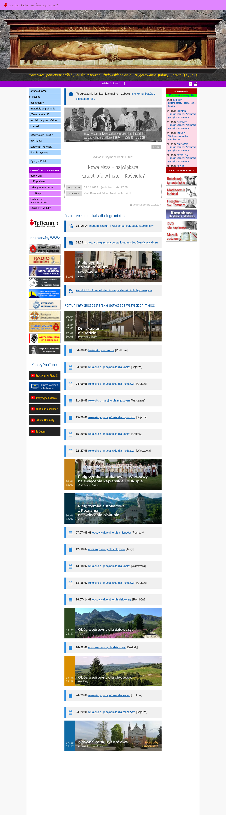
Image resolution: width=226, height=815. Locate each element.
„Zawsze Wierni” (40, 114)
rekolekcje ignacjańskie (44, 120)
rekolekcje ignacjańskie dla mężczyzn (111, 383)
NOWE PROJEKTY (41, 208)
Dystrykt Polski (39, 161)
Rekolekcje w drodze (101, 350)
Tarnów (177, 100)
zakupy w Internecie (42, 187)
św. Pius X (36, 140)
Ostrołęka (183, 155)
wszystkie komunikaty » (181, 170)
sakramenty (37, 102)
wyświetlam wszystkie (181, 95)
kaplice (36, 96)
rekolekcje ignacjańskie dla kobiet (109, 366)
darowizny (36, 175)
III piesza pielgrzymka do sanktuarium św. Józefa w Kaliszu (121, 242)
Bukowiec (182, 122)
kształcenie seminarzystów (39, 201)
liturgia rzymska (39, 152)
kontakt (35, 126)
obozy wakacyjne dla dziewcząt (111, 599)
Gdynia (180, 166)
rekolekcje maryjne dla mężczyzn (109, 400)
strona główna (39, 91)
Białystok (182, 144)
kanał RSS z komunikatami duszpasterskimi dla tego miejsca (114, 290)
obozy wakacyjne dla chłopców (111, 532)
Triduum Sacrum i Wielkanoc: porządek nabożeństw (120, 225)
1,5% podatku (38, 181)
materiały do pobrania (43, 108)
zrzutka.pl (36, 193)
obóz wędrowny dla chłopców (106, 549)
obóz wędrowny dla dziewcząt (107, 647)
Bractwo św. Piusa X (42, 134)
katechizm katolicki (41, 146)
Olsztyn (181, 111)
